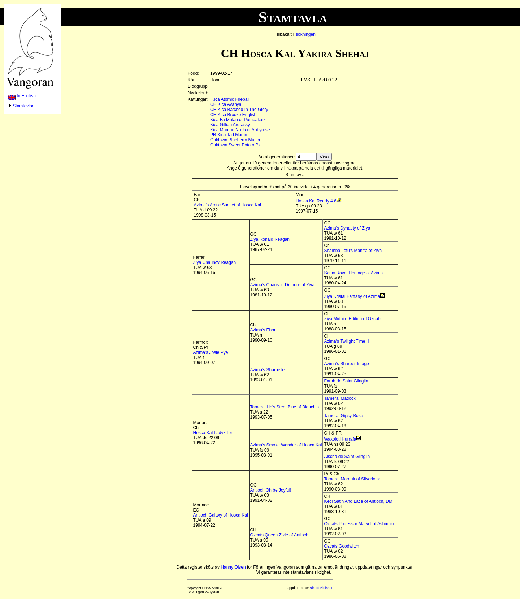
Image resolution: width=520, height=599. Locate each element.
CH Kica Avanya (226, 104)
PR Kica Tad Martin (228, 134)
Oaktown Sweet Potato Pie (236, 144)
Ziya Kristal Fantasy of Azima (352, 296)
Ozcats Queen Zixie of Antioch (279, 535)
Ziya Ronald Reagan (270, 239)
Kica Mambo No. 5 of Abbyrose (240, 129)
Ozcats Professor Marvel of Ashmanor (360, 523)
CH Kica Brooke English (233, 114)
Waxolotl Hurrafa (340, 439)
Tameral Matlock (339, 398)
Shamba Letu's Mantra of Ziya (353, 250)
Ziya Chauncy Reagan (214, 262)
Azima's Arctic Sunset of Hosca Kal (227, 204)
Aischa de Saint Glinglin (347, 456)
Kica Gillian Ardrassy (230, 124)
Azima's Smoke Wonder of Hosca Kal (286, 445)
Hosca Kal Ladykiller (213, 432)
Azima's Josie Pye (210, 352)
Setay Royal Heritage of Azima (353, 272)
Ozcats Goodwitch (341, 546)
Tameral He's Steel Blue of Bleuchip (284, 407)
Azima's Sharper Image (346, 363)
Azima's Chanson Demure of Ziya (282, 284)
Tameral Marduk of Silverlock (352, 479)
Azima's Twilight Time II (346, 341)
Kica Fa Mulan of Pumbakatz (237, 119)
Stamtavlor (23, 105)
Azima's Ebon (263, 330)
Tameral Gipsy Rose (343, 415)
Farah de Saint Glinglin (346, 381)
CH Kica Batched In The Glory (239, 109)
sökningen (306, 34)
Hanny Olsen (233, 567)
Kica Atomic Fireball (230, 99)
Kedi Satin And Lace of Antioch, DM (358, 501)
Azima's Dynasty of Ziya (347, 228)
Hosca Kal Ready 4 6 (316, 201)
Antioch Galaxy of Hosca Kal (220, 515)
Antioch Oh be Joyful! (270, 490)
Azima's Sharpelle (267, 369)
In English (22, 95)
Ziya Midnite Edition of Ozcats (352, 318)
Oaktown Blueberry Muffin (235, 139)
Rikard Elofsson (321, 588)
